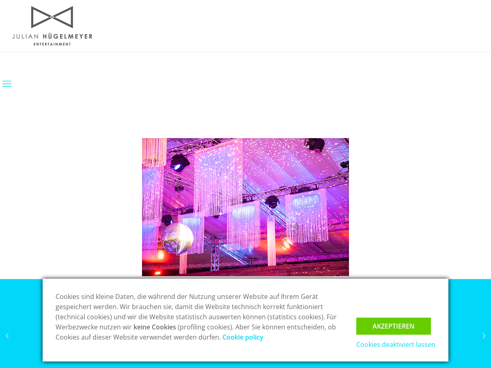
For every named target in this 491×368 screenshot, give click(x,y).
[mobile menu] (7, 83)
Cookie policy (242, 337)
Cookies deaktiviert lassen (395, 344)
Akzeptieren (394, 326)
